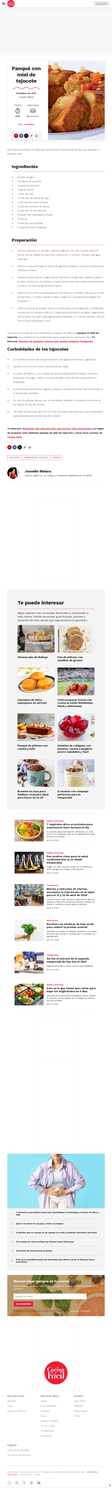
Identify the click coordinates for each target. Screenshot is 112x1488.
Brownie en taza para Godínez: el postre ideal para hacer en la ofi (33, 794)
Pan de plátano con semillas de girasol (70, 659)
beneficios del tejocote (36, 457)
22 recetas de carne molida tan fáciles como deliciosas (45, 1242)
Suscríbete (101, 3)
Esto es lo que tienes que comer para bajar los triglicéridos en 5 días (71, 990)
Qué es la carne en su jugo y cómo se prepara (39, 1223)
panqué (56, 457)
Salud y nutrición (55, 821)
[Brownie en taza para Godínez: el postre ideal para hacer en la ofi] (36, 773)
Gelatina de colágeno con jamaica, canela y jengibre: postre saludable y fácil (75, 748)
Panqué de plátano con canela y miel (33, 747)
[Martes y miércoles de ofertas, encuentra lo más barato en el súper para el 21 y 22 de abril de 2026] (29, 895)
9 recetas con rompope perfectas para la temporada (72, 794)
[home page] (11, 3)
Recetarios (52, 920)
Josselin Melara (26, 97)
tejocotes (14, 457)
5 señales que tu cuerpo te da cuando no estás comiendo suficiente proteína (56, 1232)
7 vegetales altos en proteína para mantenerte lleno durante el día (69, 826)
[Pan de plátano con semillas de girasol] (75, 639)
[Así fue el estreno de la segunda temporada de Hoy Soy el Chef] (29, 962)
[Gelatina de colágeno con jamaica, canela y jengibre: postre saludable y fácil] (75, 727)
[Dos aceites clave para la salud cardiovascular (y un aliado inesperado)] (29, 863)
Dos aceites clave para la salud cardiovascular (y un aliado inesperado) (67, 859)
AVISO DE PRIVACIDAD (80, 1311)
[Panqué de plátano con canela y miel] (36, 727)
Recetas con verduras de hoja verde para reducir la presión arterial (70, 925)
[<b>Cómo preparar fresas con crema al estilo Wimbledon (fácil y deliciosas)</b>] (75, 681)
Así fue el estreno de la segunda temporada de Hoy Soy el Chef (68, 960)
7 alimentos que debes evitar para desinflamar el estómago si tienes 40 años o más (57, 1213)
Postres (29, 124)
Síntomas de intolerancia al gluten (34, 1251)
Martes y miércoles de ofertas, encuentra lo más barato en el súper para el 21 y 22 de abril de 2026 (71, 892)
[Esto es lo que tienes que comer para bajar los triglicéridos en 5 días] (29, 994)
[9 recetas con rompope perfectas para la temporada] (75, 773)
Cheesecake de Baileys (33, 657)
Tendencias (52, 885)
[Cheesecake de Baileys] (36, 639)
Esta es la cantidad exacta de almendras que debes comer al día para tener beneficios (55, 1260)
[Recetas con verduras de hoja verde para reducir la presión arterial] (29, 930)
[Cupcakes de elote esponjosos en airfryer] (36, 681)
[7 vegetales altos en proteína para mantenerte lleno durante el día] (29, 830)
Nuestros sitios (50, 1396)
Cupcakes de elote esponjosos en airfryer (32, 701)
